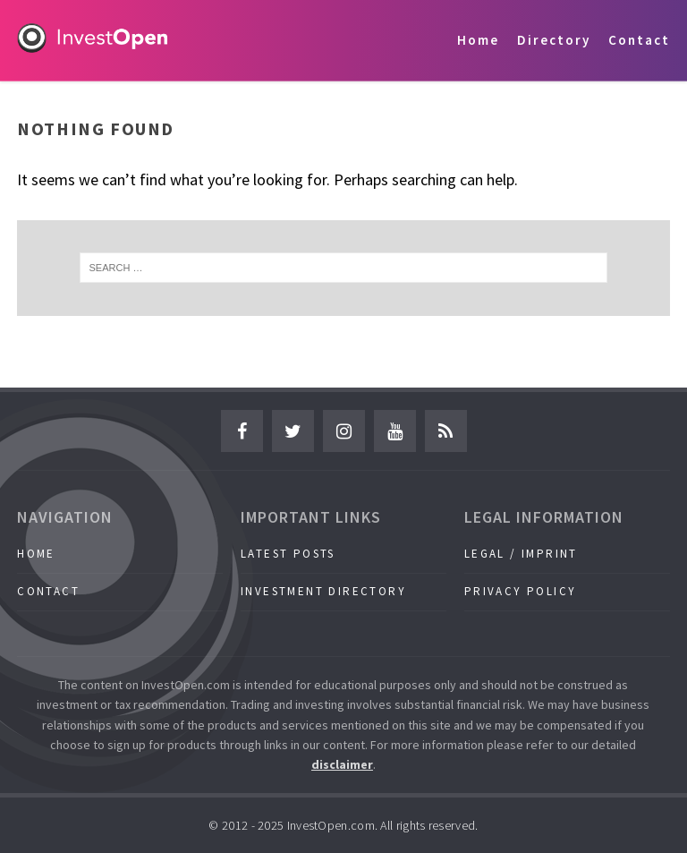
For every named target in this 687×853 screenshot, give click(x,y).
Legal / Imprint (521, 553)
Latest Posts (288, 553)
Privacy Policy (520, 591)
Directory (553, 39)
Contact (639, 39)
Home (478, 39)
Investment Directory (323, 591)
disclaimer (342, 764)
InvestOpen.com (331, 825)
